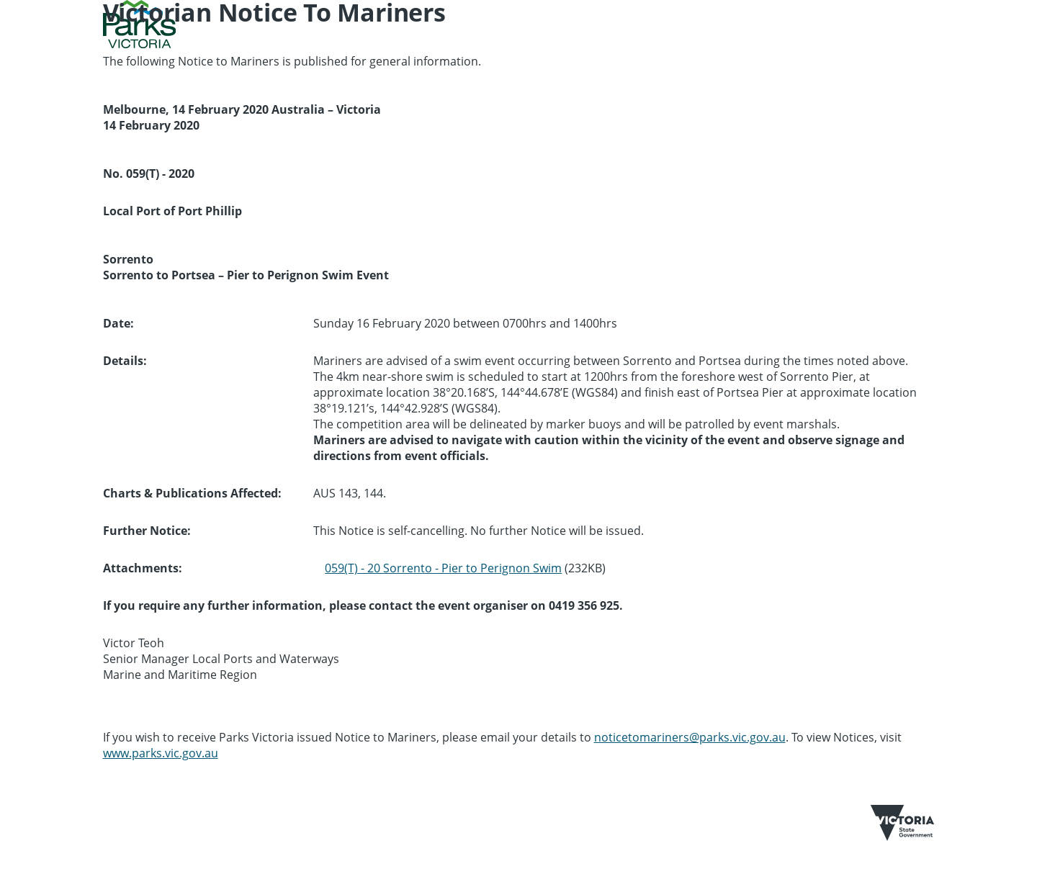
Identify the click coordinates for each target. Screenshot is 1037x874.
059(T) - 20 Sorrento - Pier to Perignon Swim (443, 568)
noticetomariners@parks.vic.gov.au (690, 737)
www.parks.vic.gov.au (160, 753)
